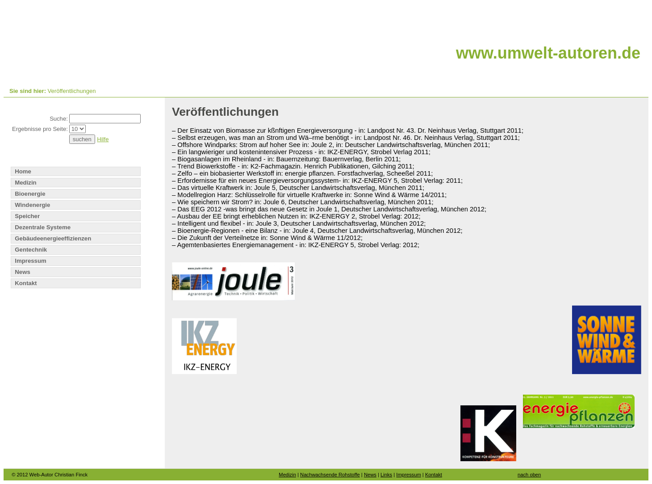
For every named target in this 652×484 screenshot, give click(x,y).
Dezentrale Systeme (43, 227)
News (22, 272)
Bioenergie (30, 193)
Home (23, 171)
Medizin (25, 182)
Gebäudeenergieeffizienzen (53, 238)
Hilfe (103, 139)
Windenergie (32, 205)
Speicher (27, 216)
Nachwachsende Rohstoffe (330, 474)
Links (386, 474)
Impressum (30, 260)
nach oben (529, 474)
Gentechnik (31, 249)
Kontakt (26, 283)
